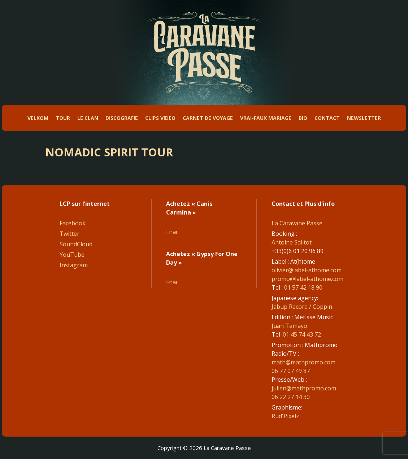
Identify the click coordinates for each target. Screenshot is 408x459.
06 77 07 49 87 (291, 371)
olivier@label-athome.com (307, 270)
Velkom (37, 117)
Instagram (74, 265)
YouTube (72, 255)
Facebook (73, 223)
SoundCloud (76, 244)
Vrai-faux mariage (265, 117)
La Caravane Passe (297, 223)
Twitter (69, 234)
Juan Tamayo (289, 326)
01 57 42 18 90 (303, 287)
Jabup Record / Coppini (303, 307)
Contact (327, 117)
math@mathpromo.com (303, 362)
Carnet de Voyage (208, 117)
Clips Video (160, 117)
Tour (63, 117)
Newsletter (364, 117)
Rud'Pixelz (285, 416)
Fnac (172, 232)
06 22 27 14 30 (291, 397)
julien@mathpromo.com (304, 388)
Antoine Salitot (292, 242)
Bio (303, 117)
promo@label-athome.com (307, 279)
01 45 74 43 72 (302, 334)
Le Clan (87, 117)
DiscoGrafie (121, 117)
